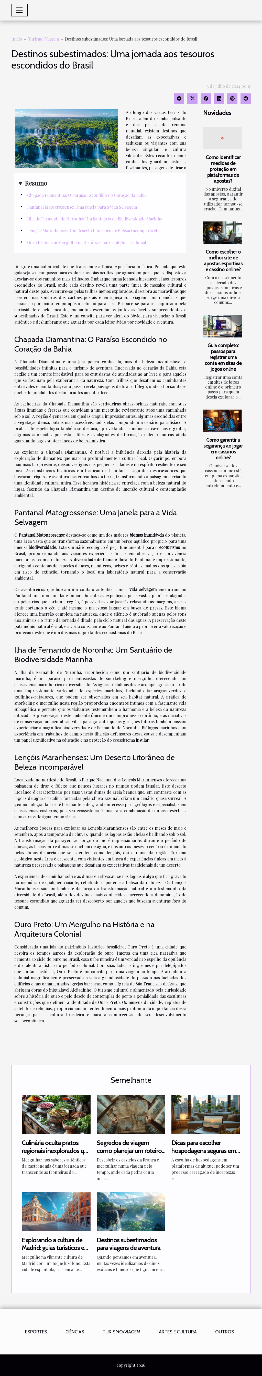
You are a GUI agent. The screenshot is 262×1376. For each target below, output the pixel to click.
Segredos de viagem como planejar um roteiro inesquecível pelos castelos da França (129, 1154)
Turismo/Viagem (43, 39)
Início (16, 39)
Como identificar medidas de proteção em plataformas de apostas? (223, 169)
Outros (224, 1332)
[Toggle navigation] (19, 10)
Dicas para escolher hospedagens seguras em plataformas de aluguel (203, 1150)
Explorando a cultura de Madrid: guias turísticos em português (56, 1247)
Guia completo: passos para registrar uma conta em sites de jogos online (223, 357)
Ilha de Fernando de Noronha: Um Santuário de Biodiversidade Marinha (94, 218)
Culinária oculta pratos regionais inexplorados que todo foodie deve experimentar (56, 1154)
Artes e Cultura (178, 1332)
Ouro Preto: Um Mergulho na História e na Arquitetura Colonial (86, 242)
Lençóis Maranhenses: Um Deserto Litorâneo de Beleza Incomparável (92, 230)
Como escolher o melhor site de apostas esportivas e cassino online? (223, 261)
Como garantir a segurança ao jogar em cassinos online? (223, 449)
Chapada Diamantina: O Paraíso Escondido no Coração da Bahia (86, 195)
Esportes (36, 1332)
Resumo (36, 183)
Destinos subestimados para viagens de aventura (128, 1244)
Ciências (75, 1332)
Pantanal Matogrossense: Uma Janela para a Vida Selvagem (82, 207)
